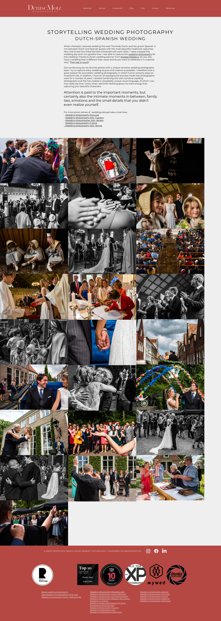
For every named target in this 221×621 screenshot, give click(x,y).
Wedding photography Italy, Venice (83, 125)
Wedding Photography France (154, 596)
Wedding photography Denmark (155, 601)
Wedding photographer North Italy (106, 612)
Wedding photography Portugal (82, 115)
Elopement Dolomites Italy (102, 605)
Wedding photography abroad (154, 592)
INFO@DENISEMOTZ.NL (131, 551)
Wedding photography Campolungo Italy (109, 596)
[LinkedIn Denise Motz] (164, 551)
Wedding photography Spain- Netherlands (61, 597)
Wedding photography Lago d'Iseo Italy (108, 594)
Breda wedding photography (54, 592)
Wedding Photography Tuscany (104, 608)
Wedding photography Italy (102, 610)
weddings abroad (100, 112)
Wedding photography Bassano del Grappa (110, 599)
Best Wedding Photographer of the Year (59, 594)
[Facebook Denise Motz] (156, 551)
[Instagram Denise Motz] (148, 551)
